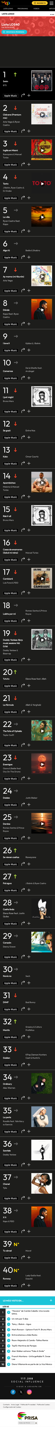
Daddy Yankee (9, 1154)
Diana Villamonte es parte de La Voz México (32, 1364)
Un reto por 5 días (20, 1318)
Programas (23, 9)
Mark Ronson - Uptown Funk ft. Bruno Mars (32, 1329)
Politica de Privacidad (28, 1405)
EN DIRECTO (41, 3)
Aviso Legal (15, 1405)
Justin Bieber (31, 798)
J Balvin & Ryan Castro (36, 883)
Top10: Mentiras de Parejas (24, 1345)
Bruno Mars (8, 401)
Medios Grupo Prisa (27, 1423)
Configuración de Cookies (12, 1407)
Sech (28, 976)
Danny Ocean (9, 946)
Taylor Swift (8, 735)
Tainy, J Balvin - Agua (21, 1324)
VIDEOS (36, 9)
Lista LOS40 (8, 9)
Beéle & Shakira (33, 250)
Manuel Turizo (32, 552)
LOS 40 (6, 1306)
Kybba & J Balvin (33, 343)
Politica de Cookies (43, 1405)
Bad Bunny (30, 1002)
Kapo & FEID (8, 1221)
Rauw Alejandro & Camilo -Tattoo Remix (30, 1340)
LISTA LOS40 (8, 14)
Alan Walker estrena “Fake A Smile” (28, 1351)
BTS (5, 85)
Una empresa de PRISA (27, 1416)
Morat (28, 1250)
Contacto (6, 1405)
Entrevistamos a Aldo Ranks (24, 1335)
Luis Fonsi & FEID (10, 582)
